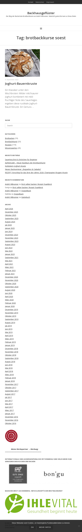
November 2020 (11, 280)
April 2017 (9, 407)
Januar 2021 (10, 274)
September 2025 (11, 218)
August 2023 (10, 244)
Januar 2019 (10, 345)
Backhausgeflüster (41, 13)
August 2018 (10, 361)
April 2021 (9, 264)
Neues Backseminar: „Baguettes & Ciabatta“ (23, 169)
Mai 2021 (8, 261)
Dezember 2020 (11, 277)
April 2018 (9, 371)
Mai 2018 (8, 368)
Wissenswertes (11, 148)
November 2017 (11, 384)
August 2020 (10, 290)
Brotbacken (9, 138)
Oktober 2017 (10, 387)
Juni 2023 (8, 248)
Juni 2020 (8, 293)
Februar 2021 (10, 270)
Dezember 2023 (11, 235)
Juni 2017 (8, 400)
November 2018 (11, 352)
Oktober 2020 (10, 283)
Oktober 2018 (10, 355)
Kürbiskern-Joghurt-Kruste (15, 166)
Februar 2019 (10, 342)
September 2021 (11, 257)
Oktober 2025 (10, 215)
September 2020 (11, 287)
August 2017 (10, 394)
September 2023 (11, 241)
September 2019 (11, 319)
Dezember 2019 (11, 309)
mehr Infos (45, 527)
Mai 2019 (8, 332)
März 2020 (9, 300)
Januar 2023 (10, 254)
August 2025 (10, 222)
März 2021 (9, 267)
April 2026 (9, 209)
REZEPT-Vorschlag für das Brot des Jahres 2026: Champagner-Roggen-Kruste (36, 172)
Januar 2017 (10, 413)
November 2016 (11, 420)
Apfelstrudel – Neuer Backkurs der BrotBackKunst (25, 163)
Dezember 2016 (11, 417)
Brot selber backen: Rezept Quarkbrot (36, 184)
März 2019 (9, 339)
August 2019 (10, 322)
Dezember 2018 (11, 348)
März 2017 (9, 410)
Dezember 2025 (11, 212)
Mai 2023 (8, 251)
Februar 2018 (10, 378)
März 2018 (9, 374)
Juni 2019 (8, 329)
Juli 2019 (8, 326)
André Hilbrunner (11, 184)
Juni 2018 (8, 365)
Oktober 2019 (10, 316)
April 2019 (9, 335)
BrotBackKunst (11, 141)
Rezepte (8, 145)
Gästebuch (25, 197)
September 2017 (11, 391)
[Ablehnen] (79, 526)
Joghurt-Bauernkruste (21, 83)
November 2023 (11, 238)
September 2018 (11, 358)
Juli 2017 (8, 397)
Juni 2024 (8, 231)
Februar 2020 (10, 303)
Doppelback (26, 191)
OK (32, 527)
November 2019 (11, 313)
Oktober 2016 (10, 423)
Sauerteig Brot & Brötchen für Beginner (21, 159)
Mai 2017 (8, 404)
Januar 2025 (10, 228)
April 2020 (9, 296)
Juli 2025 (8, 225)
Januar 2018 (10, 381)
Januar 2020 (10, 306)
